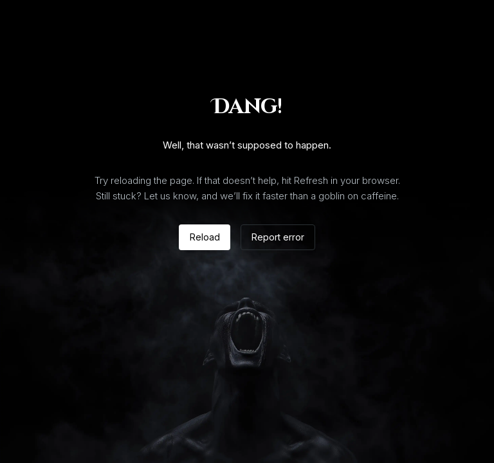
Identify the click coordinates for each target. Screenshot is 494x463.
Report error (278, 237)
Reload (205, 237)
